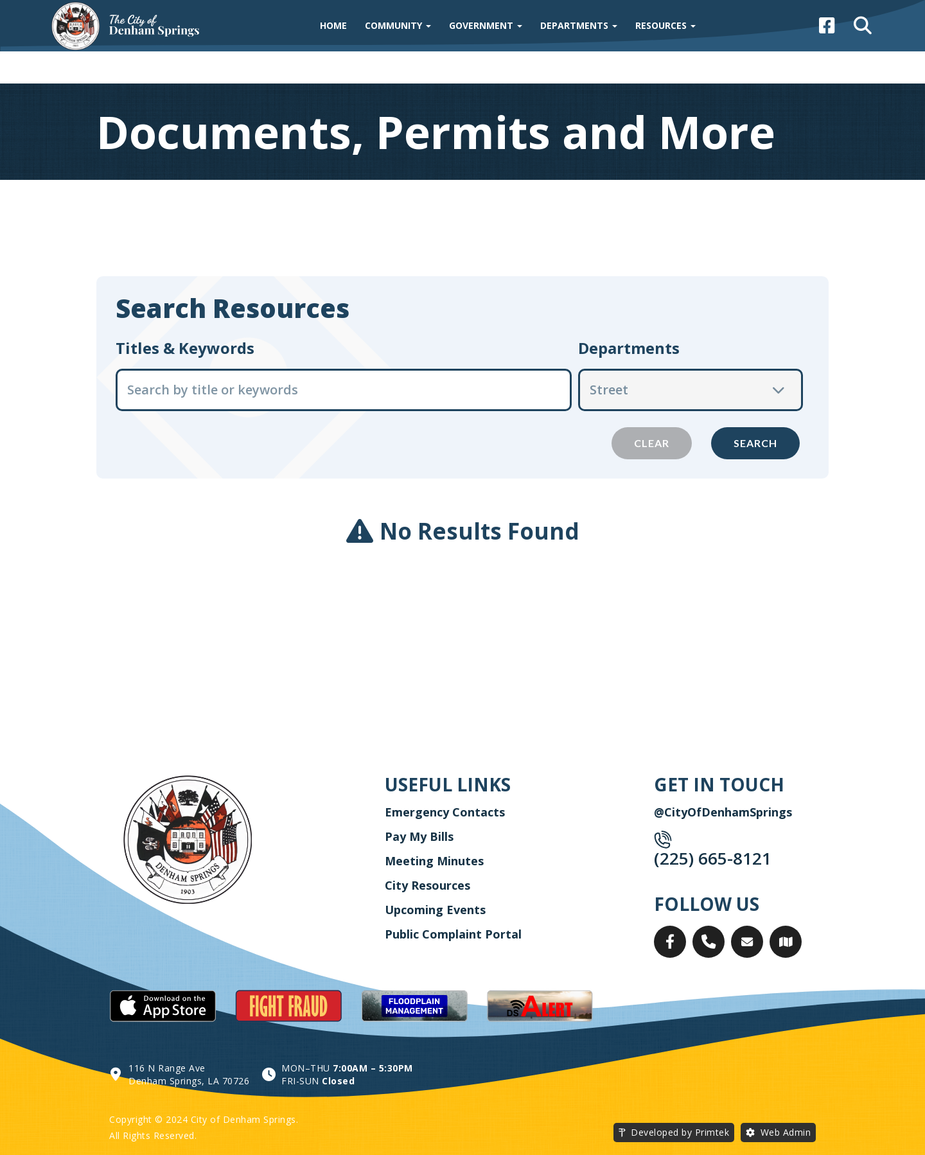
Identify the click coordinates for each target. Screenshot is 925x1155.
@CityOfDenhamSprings (723, 812)
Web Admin (786, 1132)
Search (755, 443)
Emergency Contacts (445, 812)
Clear (651, 443)
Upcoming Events (435, 909)
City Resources (427, 885)
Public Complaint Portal (453, 934)
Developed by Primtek (680, 1132)
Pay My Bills (419, 836)
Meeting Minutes (434, 860)
